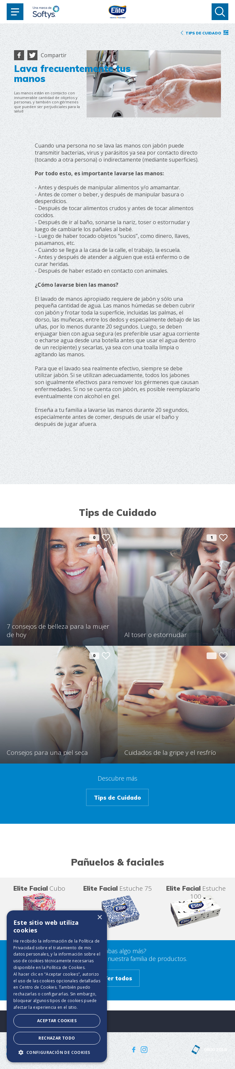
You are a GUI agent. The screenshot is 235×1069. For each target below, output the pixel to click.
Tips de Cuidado (117, 797)
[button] (56, 1052)
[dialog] (57, 986)
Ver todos (117, 978)
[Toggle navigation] (15, 11)
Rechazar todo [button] (56, 1038)
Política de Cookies (65, 967)
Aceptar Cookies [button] (57, 1020)
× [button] (99, 917)
